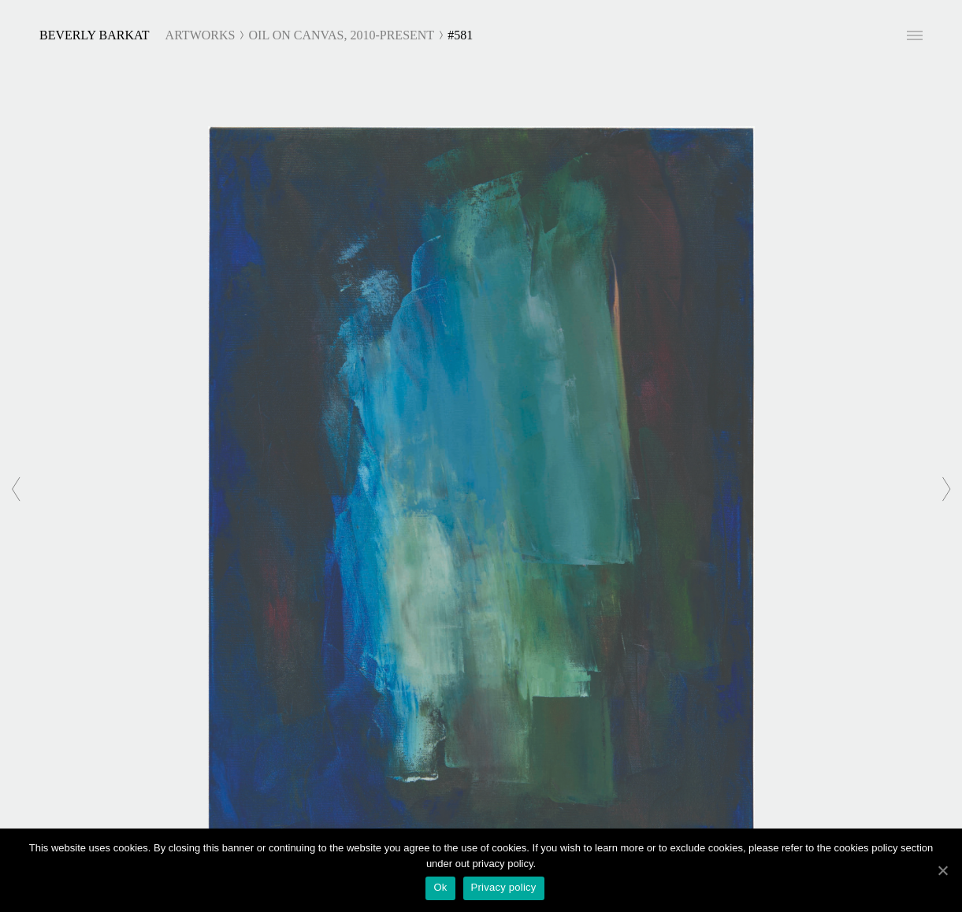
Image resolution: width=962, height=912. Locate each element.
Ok (440, 887)
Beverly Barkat (94, 35)
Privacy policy (504, 887)
